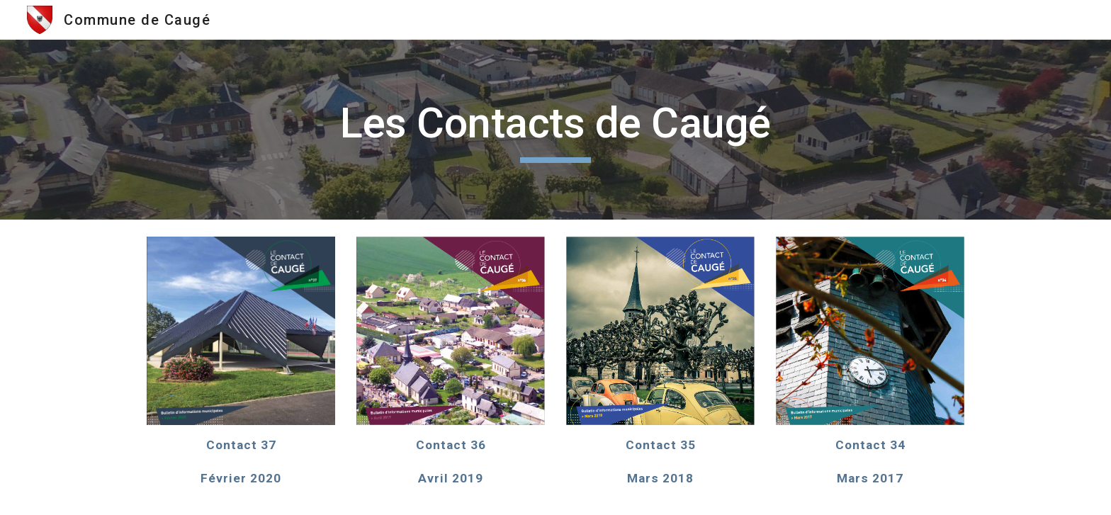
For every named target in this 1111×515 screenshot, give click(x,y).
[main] (555, 130)
